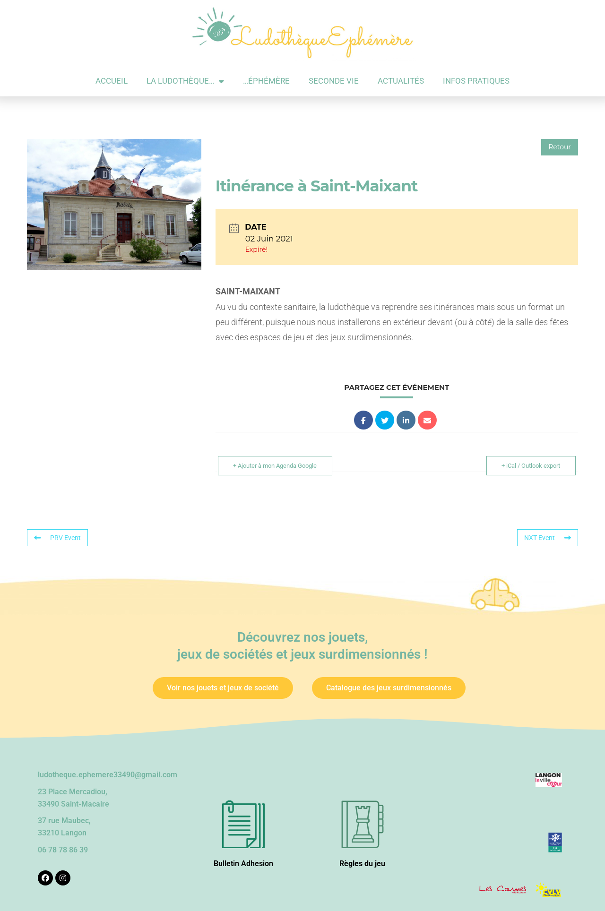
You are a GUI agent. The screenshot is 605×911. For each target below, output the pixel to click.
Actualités (401, 81)
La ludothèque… (185, 81)
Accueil (111, 81)
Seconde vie (334, 81)
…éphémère (266, 81)
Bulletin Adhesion (243, 846)
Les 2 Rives (438, 896)
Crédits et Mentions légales (256, 896)
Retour (559, 147)
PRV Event (57, 537)
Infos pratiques (476, 81)
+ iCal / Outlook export (530, 465)
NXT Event (547, 537)
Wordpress (369, 896)
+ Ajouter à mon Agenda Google (276, 465)
